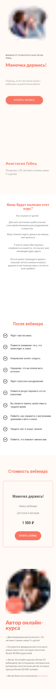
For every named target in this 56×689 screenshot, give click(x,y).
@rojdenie (42, 675)
